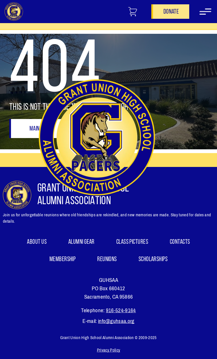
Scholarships (153, 259)
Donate (171, 12)
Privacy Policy (108, 350)
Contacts (180, 242)
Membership (62, 259)
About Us (37, 242)
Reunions (107, 259)
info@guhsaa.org (116, 321)
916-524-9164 (121, 310)
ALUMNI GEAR (81, 242)
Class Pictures (132, 242)
